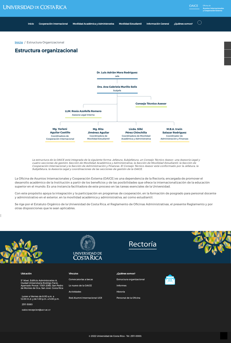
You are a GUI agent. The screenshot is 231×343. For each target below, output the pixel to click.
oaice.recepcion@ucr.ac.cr (36, 309)
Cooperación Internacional (53, 23)
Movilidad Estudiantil (130, 23)
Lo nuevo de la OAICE (80, 285)
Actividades (75, 291)
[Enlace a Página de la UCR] (35, 7)
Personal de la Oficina (128, 297)
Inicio (19, 42)
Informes (122, 285)
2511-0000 (135, 336)
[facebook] (226, 44)
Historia (121, 291)
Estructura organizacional (131, 279)
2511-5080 (27, 304)
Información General (158, 23)
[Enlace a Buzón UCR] (186, 279)
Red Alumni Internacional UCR (85, 297)
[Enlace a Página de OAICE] (207, 8)
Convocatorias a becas (81, 279)
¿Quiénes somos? (183, 23)
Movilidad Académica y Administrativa (93, 23)
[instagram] (226, 60)
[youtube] (226, 52)
